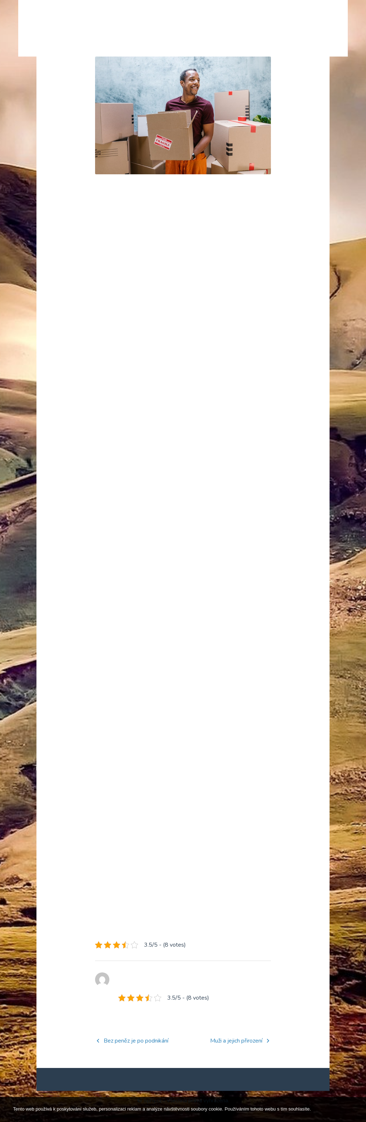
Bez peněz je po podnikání (136, 1052)
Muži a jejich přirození (236, 1052)
